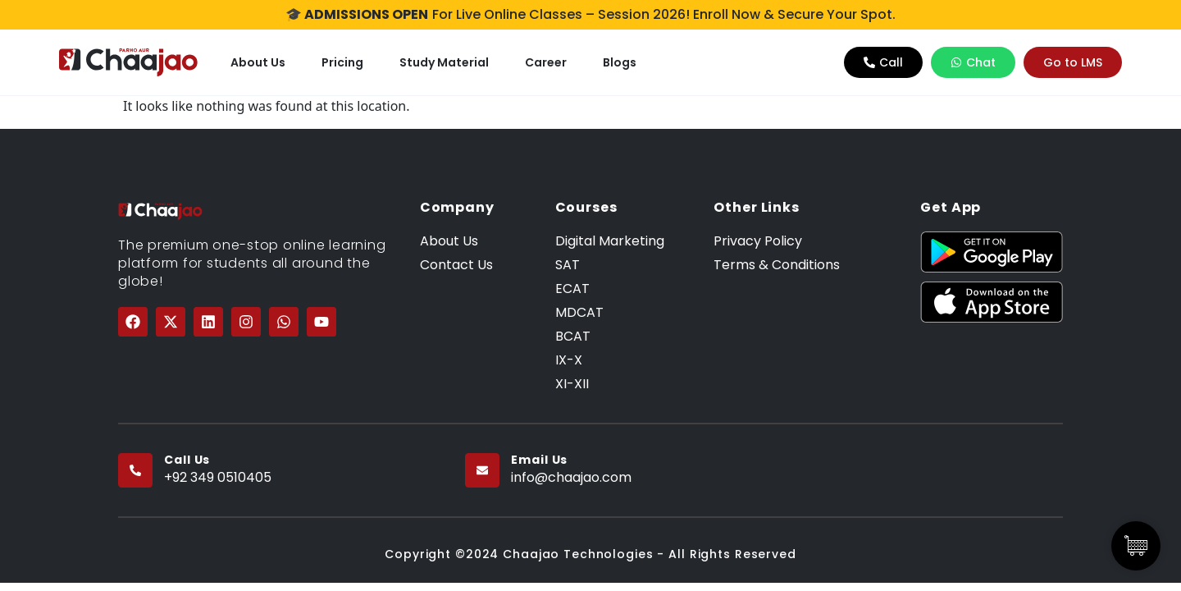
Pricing (342, 62)
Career (546, 62)
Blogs (619, 62)
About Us (257, 62)
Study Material (444, 62)
